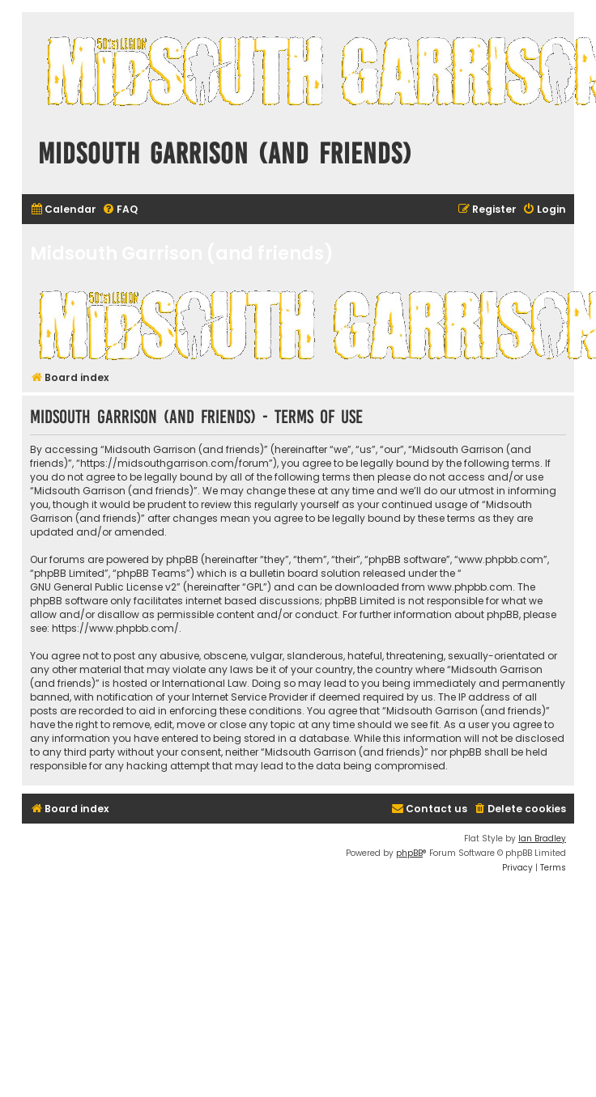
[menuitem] (63, 210)
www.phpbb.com (470, 587)
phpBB (409, 853)
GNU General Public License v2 (103, 587)
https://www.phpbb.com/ (115, 628)
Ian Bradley (542, 838)
